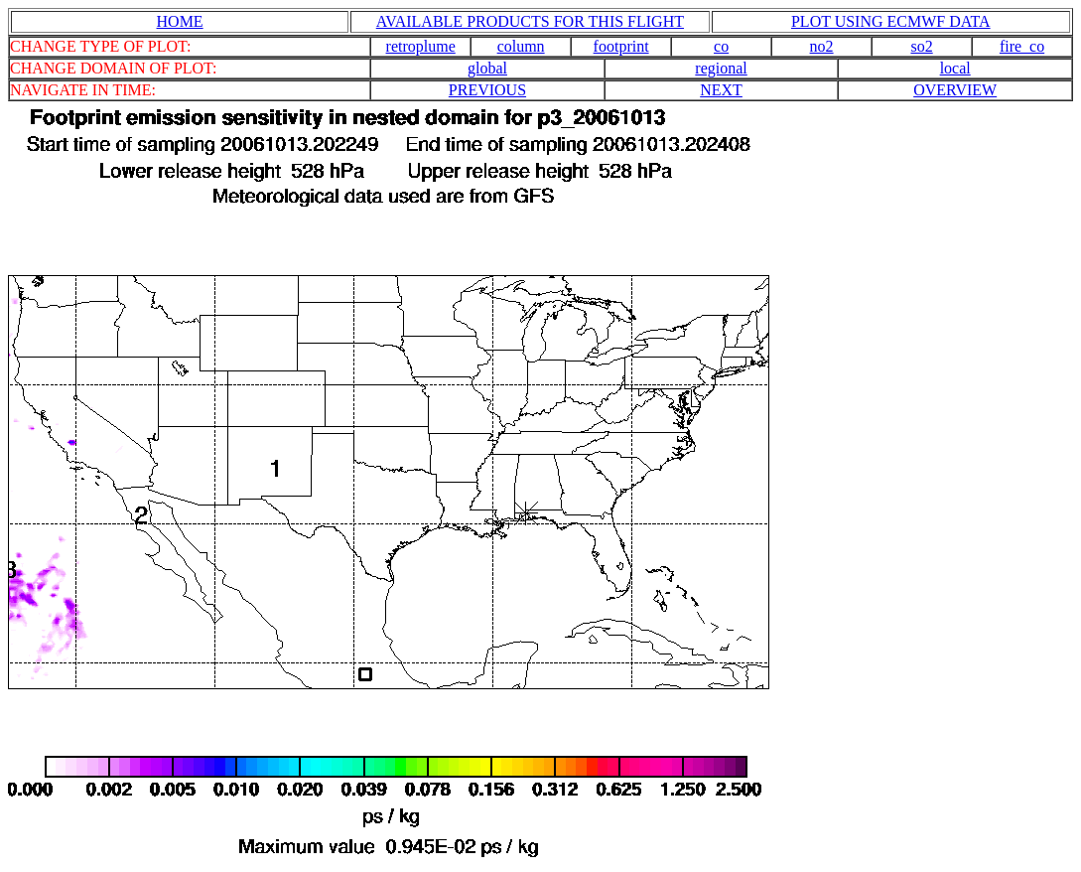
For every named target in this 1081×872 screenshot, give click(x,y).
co (721, 46)
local (955, 68)
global (487, 68)
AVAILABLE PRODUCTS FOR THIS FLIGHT (530, 21)
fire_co (1022, 46)
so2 (921, 46)
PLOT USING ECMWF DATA (891, 21)
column (521, 46)
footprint (621, 46)
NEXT (721, 89)
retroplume (421, 46)
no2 (822, 46)
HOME (180, 21)
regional (720, 68)
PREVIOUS (487, 89)
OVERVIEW (955, 89)
